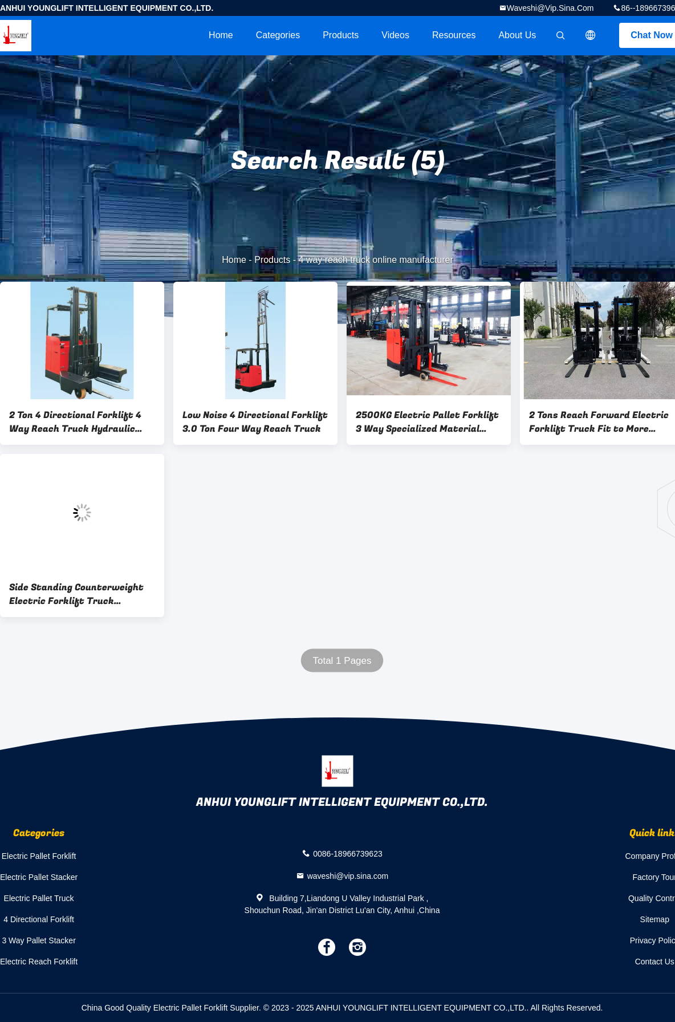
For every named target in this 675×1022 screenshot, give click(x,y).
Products (341, 35)
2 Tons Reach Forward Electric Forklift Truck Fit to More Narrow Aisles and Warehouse (599, 422)
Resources (453, 35)
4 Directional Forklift (38, 919)
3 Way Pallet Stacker (38, 940)
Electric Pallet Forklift (39, 856)
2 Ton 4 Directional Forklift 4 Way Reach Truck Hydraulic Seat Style (75, 422)
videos (395, 35)
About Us (517, 35)
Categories (278, 35)
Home (221, 35)
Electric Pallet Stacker (39, 877)
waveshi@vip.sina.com (550, 8)
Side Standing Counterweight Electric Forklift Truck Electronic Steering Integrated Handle (80, 594)
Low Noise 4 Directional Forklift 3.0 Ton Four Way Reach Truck (255, 422)
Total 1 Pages (341, 660)
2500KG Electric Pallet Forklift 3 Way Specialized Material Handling (427, 422)
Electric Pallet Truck (39, 898)
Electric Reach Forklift (39, 961)
